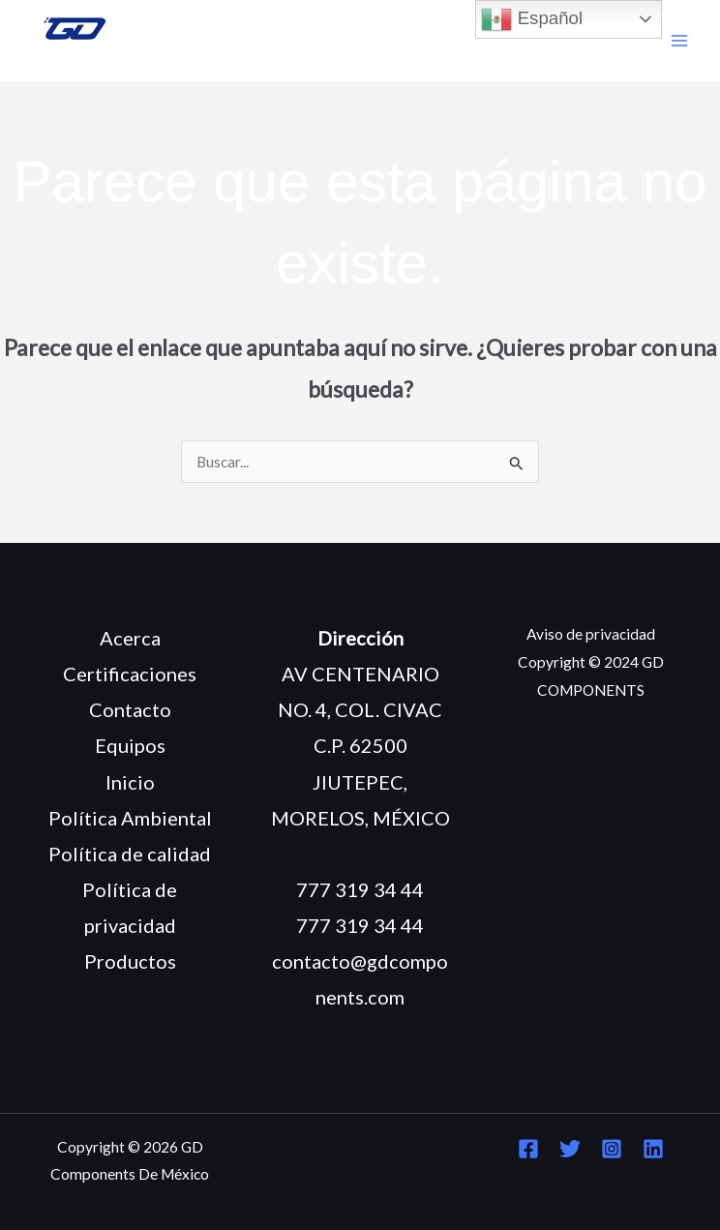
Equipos (130, 745)
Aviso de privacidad (590, 634)
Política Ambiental (130, 817)
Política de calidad (129, 853)
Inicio (130, 782)
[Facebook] (528, 1148)
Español (532, 19)
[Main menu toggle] (680, 41)
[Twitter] (570, 1148)
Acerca (130, 637)
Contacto (130, 709)
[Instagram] (611, 1148)
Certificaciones (129, 673)
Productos (130, 961)
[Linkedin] (653, 1148)
